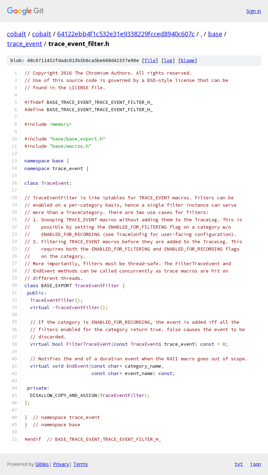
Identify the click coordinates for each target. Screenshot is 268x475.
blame (188, 60)
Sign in (253, 11)
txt (238, 464)
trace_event (24, 43)
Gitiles (42, 464)
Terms (80, 464)
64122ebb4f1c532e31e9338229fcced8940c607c (126, 34)
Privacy (61, 464)
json (255, 464)
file (150, 60)
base (215, 34)
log (168, 60)
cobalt (16, 34)
